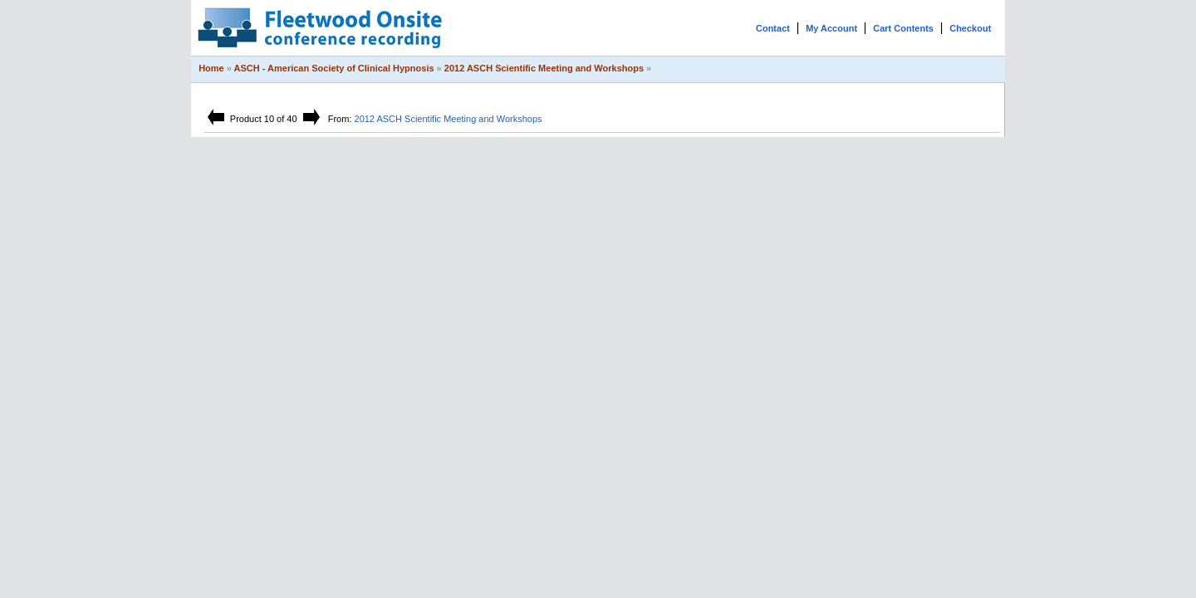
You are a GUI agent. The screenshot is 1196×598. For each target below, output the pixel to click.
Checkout (970, 28)
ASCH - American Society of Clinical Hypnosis (334, 68)
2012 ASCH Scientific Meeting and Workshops (544, 68)
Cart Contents (903, 28)
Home (211, 68)
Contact (773, 28)
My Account (831, 28)
